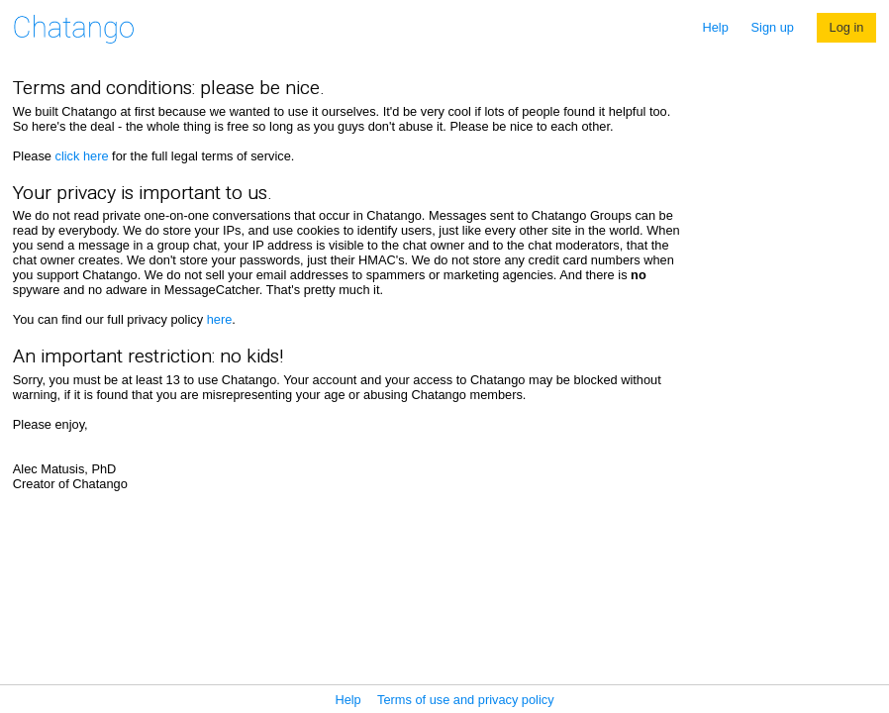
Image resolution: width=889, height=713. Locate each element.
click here (81, 156)
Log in (847, 27)
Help (716, 27)
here (220, 319)
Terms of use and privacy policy (465, 699)
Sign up (772, 27)
